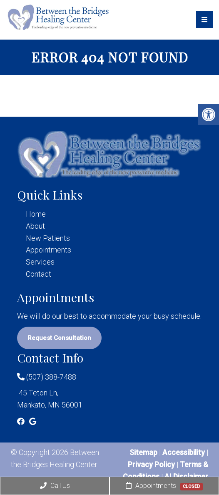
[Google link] (32, 421)
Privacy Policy (152, 464)
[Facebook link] (21, 421)
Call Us (55, 486)
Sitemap (143, 452)
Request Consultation (59, 338)
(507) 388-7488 (46, 376)
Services (40, 262)
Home (36, 214)
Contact (38, 274)
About (35, 226)
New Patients (48, 238)
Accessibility (183, 452)
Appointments (48, 249)
